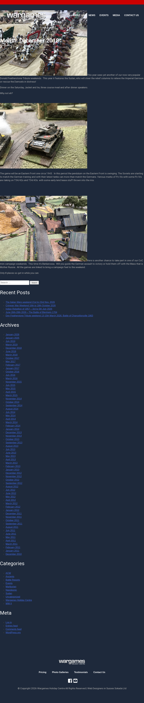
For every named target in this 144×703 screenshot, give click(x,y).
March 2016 (12, 378)
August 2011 (12, 527)
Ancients (10, 576)
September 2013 (14, 442)
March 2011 (12, 544)
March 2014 (12, 422)
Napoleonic (11, 590)
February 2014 (13, 426)
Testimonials (81, 672)
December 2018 (14, 348)
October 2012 (12, 480)
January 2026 (12, 334)
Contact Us (99, 672)
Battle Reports (13, 580)
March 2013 (12, 463)
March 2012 (12, 503)
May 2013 (10, 456)
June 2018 (11, 351)
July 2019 (10, 341)
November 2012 (14, 476)
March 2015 (12, 395)
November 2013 (14, 436)
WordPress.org (13, 632)
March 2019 (12, 344)
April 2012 (11, 500)
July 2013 (10, 449)
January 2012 (12, 510)
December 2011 (14, 513)
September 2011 (14, 524)
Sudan (9, 593)
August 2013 (12, 446)
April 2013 (11, 459)
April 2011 (11, 540)
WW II (9, 603)
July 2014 (10, 412)
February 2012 (13, 507)
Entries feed (12, 626)
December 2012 (14, 473)
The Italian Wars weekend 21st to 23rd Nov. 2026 (30, 302)
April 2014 (11, 419)
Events (9, 583)
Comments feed (14, 629)
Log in (9, 622)
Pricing (42, 672)
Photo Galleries (60, 672)
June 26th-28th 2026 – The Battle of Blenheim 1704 (31, 312)
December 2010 (14, 554)
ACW (8, 573)
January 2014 (12, 429)
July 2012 (10, 490)
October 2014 (12, 402)
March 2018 (12, 355)
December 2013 (14, 432)
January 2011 (12, 551)
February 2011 (13, 547)
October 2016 (12, 372)
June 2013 (11, 453)
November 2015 (14, 382)
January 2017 (12, 368)
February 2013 (13, 466)
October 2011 (12, 520)
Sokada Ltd (120, 688)
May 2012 (10, 497)
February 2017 (13, 365)
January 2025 (12, 338)
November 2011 (14, 517)
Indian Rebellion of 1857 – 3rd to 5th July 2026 (29, 309)
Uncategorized (13, 597)
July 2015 (10, 385)
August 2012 (12, 486)
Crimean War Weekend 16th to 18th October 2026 (31, 305)
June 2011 (11, 534)
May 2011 (10, 537)
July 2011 (10, 530)
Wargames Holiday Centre (19, 600)
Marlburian (11, 586)
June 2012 (11, 493)
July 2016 (10, 375)
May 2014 (10, 415)
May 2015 (10, 388)
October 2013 (12, 439)
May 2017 (10, 361)
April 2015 (11, 392)
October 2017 (12, 358)
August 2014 (12, 409)
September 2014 (14, 405)
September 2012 (14, 483)
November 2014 (14, 399)
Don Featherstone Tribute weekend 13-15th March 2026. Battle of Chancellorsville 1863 (49, 315)
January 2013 (12, 469)
